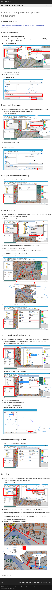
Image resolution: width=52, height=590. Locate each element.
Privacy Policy (37, 586)
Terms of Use (30, 586)
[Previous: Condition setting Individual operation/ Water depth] (2, 582)
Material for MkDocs (10, 588)
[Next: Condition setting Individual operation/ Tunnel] (35, 582)
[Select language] (46, 5)
